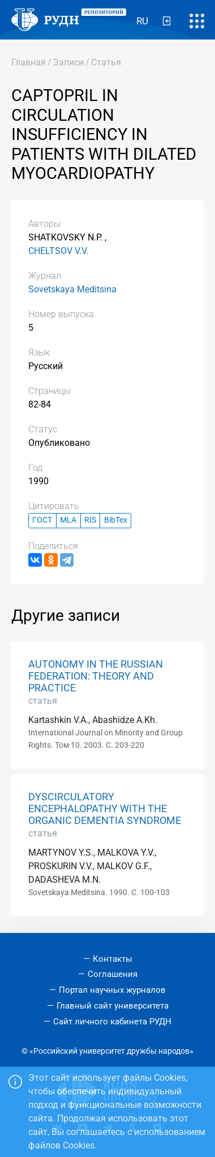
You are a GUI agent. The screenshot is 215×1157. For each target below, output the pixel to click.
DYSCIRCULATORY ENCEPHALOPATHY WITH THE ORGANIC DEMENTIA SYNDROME (104, 808)
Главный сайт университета (113, 1006)
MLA (68, 520)
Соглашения (112, 974)
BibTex (115, 520)
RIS (90, 520)
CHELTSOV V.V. (58, 251)
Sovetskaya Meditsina (72, 289)
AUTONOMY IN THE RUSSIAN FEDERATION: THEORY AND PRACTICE (95, 676)
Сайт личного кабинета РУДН (112, 1021)
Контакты (112, 959)
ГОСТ (42, 520)
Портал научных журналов (112, 990)
